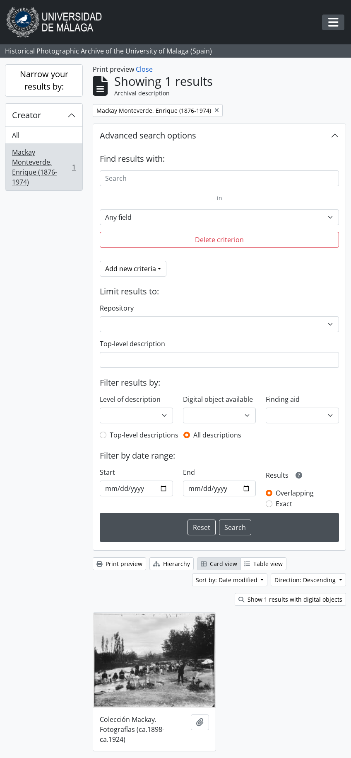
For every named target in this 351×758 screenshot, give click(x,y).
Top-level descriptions (144, 435)
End (189, 472)
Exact (284, 503)
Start (107, 472)
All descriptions (217, 435)
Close (144, 69)
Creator (26, 115)
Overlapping (295, 493)
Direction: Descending (305, 580)
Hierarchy (171, 564)
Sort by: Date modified (227, 580)
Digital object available (218, 399)
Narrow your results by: (44, 80)
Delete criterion (219, 239)
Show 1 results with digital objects (290, 599)
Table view (263, 564)
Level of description (130, 399)
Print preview (119, 564)
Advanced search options (148, 135)
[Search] (219, 178)
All (15, 135)
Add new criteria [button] (130, 268)
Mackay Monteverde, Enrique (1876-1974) (44, 167)
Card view (219, 564)
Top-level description (132, 343)
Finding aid (283, 399)
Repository (117, 308)
